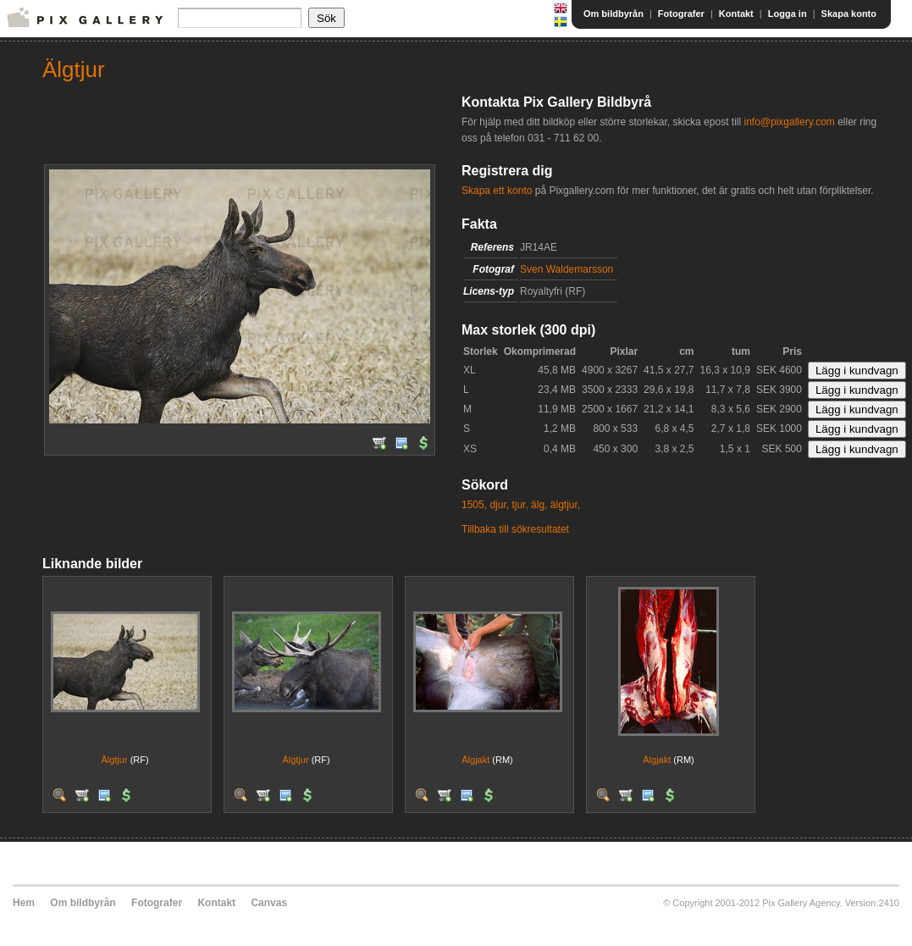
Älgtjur (114, 760)
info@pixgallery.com (788, 122)
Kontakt (736, 13)
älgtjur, (565, 505)
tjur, (519, 505)
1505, (474, 505)
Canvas (269, 903)
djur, (499, 505)
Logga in (787, 13)
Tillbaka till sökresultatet (515, 529)
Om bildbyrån (613, 13)
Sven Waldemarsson (566, 269)
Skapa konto (848, 13)
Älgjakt (475, 760)
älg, (539, 505)
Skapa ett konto (497, 190)
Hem (24, 903)
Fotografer (681, 13)
